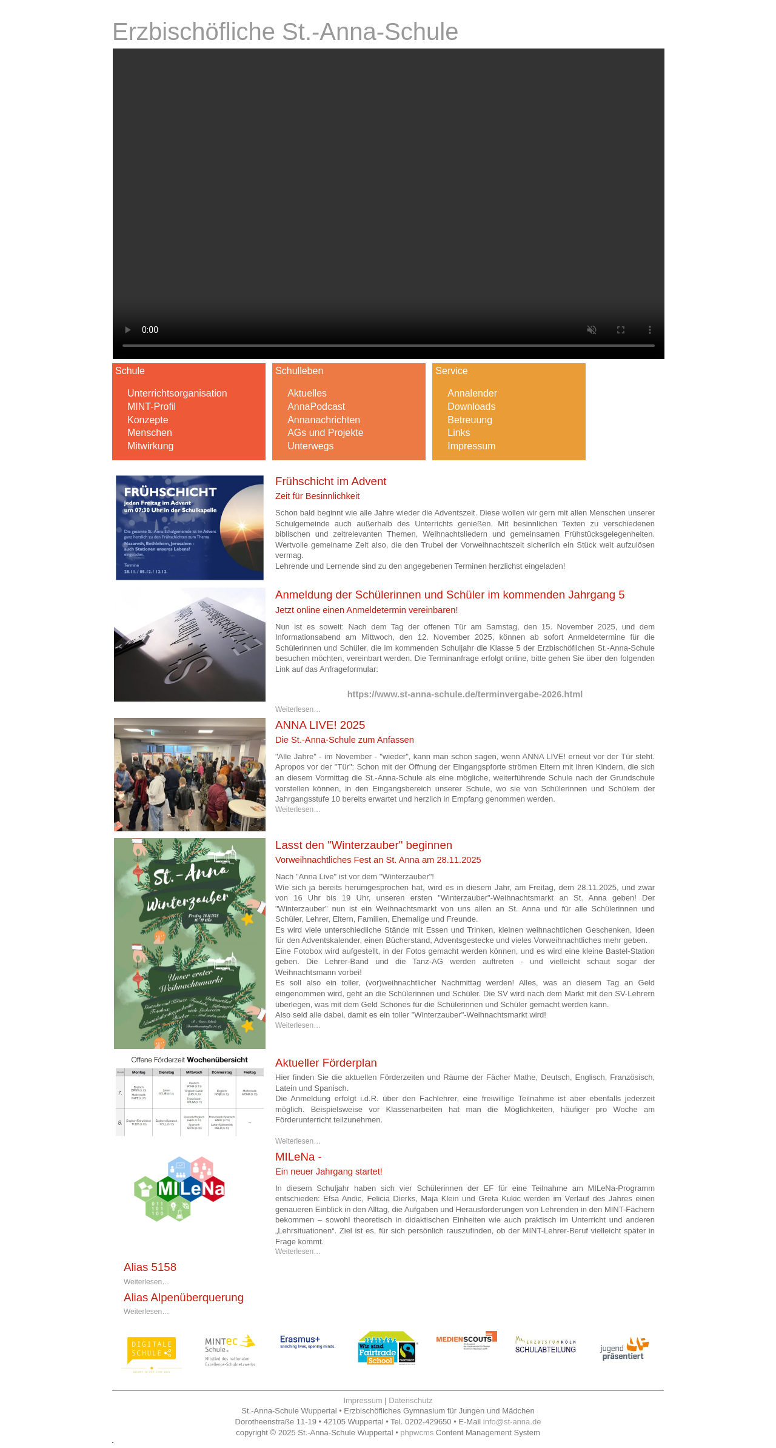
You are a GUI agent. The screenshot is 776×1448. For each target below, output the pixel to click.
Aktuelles (307, 393)
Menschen (149, 432)
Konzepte (148, 420)
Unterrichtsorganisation (177, 393)
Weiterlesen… (298, 709)
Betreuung (469, 420)
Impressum (471, 446)
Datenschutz (410, 1400)
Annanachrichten (323, 420)
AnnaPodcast (316, 406)
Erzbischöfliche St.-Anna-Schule (285, 31)
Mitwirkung (150, 446)
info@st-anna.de (512, 1421)
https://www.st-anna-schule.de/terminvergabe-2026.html (465, 694)
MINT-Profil (151, 406)
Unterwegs (310, 446)
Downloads (471, 406)
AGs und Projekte (325, 432)
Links (458, 432)
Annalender (472, 393)
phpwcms (416, 1432)
